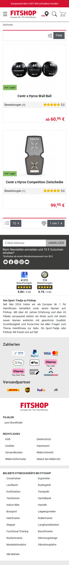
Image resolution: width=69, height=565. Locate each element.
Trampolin (43, 491)
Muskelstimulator (16, 544)
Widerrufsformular (15, 459)
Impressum (43, 445)
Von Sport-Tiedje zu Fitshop (19, 300)
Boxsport (11, 511)
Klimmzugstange (47, 538)
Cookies (9, 445)
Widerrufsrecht (45, 452)
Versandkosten (13, 452)
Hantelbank (44, 498)
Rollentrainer (45, 518)
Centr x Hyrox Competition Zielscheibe (34, 182)
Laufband (12, 485)
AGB (7, 439)
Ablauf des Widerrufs (48, 459)
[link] (5, 262)
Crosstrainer (13, 478)
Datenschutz (44, 439)
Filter (59, 35)
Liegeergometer (47, 511)
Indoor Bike (12, 504)
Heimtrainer (13, 518)
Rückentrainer (14, 538)
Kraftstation (13, 491)
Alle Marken (13, 554)
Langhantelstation (48, 524)
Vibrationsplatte (47, 544)
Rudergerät (44, 485)
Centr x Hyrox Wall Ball (34, 96)
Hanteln (42, 504)
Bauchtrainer (45, 531)
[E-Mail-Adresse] (24, 243)
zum (13, 422)
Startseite (8, 24)
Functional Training (17, 531)
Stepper (10, 524)
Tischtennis (13, 498)
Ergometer (44, 478)
